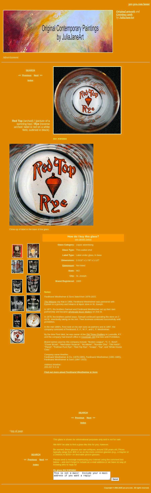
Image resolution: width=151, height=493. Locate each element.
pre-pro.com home (139, 4)
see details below (83, 239)
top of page (17, 430)
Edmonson (68, 265)
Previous (26, 75)
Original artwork (125, 11)
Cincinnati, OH (88, 337)
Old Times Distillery (95, 334)
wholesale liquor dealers (80, 312)
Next (36, 75)
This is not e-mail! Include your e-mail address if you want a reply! (85, 476)
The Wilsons (50, 301)
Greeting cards (124, 14)
